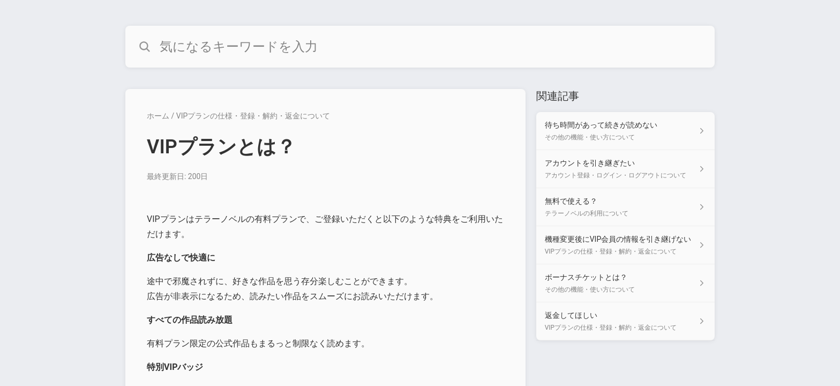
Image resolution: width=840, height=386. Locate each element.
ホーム (158, 116)
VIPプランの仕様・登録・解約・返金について (253, 116)
